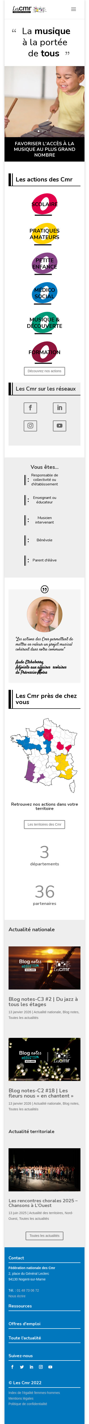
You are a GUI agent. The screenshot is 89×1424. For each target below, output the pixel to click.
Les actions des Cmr (44, 179)
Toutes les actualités (23, 1018)
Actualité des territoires (46, 1213)
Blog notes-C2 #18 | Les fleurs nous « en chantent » (41, 1093)
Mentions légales (21, 1398)
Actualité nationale (47, 1012)
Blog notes (70, 1012)
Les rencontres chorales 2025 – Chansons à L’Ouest (43, 1203)
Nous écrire (17, 1296)
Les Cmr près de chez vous (46, 699)
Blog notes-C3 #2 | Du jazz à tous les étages (43, 1002)
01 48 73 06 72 (28, 1290)
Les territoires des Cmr (44, 824)
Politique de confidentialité (28, 1404)
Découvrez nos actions (44, 371)
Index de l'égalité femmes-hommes (34, 1393)
